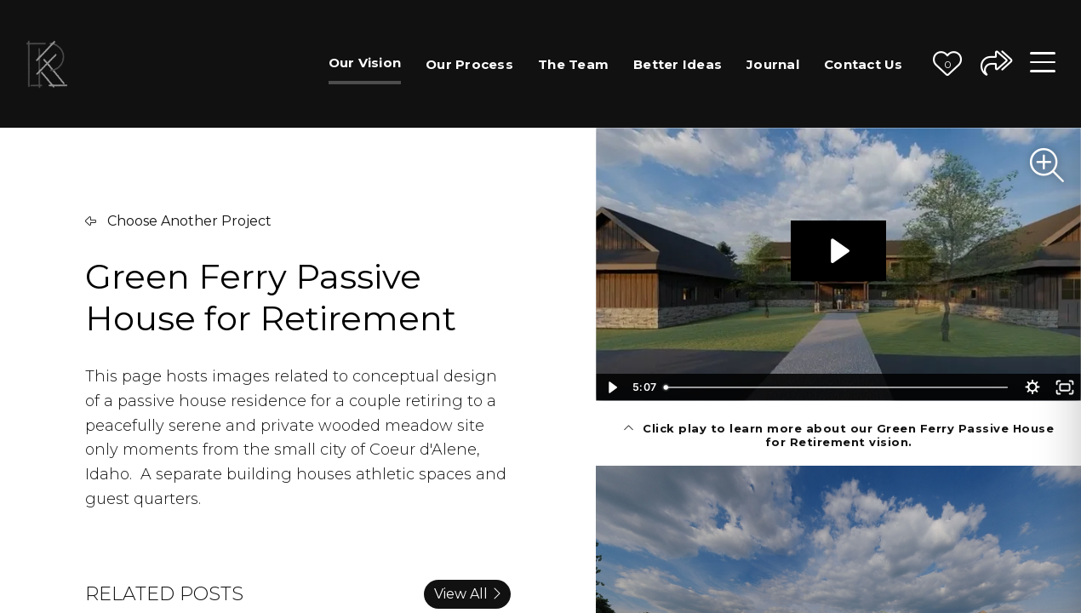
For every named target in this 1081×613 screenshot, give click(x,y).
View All (467, 594)
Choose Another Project (178, 221)
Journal (772, 64)
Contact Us (863, 64)
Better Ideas (677, 64)
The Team (573, 64)
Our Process (469, 64)
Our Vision (365, 62)
